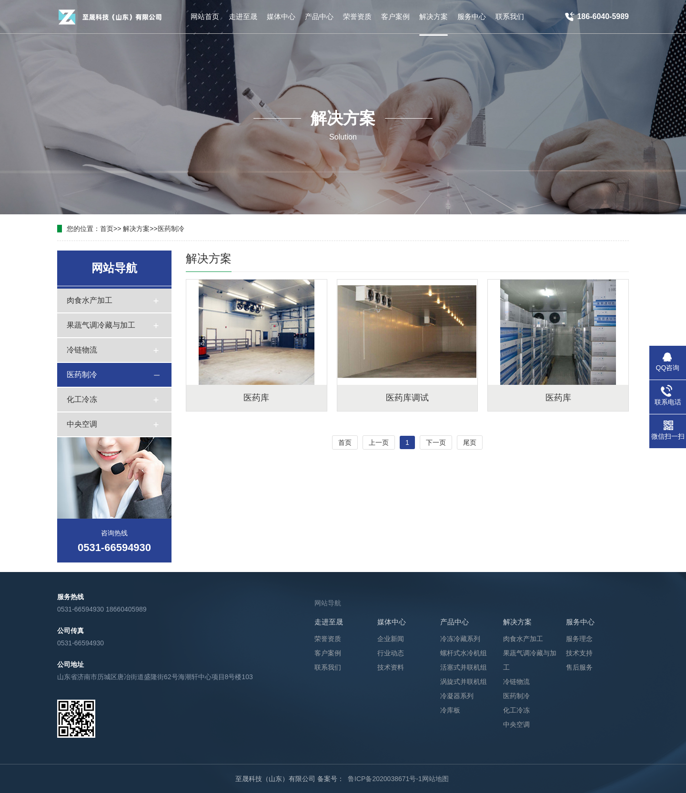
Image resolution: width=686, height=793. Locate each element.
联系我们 (327, 667)
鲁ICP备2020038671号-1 (385, 779)
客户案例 (327, 653)
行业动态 (390, 653)
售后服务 (579, 667)
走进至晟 (328, 622)
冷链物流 (82, 350)
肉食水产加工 (89, 300)
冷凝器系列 (457, 696)
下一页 (436, 442)
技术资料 (390, 667)
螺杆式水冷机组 (463, 653)
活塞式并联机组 (463, 667)
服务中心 (580, 622)
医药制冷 (171, 228)
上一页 (379, 442)
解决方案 (136, 228)
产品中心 (454, 622)
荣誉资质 (327, 638)
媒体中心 (391, 622)
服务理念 (579, 638)
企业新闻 (390, 638)
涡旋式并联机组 (463, 681)
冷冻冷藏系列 (460, 638)
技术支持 (579, 653)
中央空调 (82, 424)
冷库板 (450, 710)
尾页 (469, 442)
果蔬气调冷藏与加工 (101, 325)
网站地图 (435, 779)
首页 (106, 228)
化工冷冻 (82, 399)
